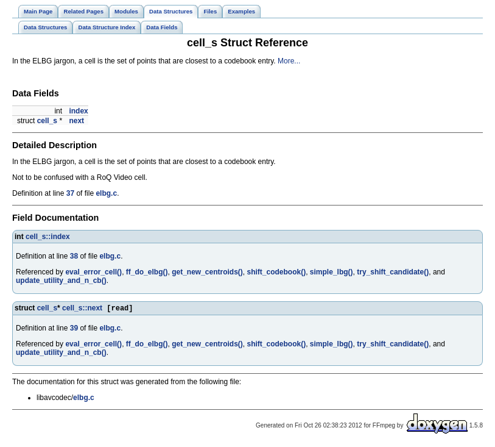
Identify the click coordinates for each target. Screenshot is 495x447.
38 (74, 256)
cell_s (47, 120)
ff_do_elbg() (147, 272)
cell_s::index (48, 236)
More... (289, 61)
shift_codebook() (276, 272)
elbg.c (106, 193)
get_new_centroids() (207, 272)
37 (70, 193)
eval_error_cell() (93, 272)
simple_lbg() (331, 272)
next (76, 120)
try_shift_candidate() (393, 272)
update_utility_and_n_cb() (61, 280)
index (78, 111)
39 (74, 329)
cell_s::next (82, 309)
